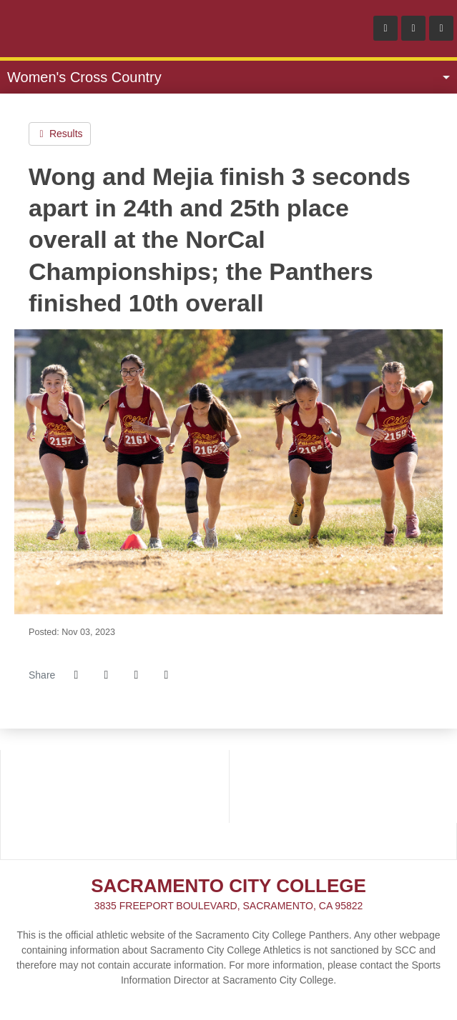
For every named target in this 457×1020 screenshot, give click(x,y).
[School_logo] (114, 804)
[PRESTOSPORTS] (228, 840)
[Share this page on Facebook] (76, 675)
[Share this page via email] (136, 675)
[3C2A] (114, 768)
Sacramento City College (93, 28)
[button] (166, 675)
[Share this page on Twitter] (106, 675)
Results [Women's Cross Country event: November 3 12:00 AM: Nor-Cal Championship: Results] (59, 133)
